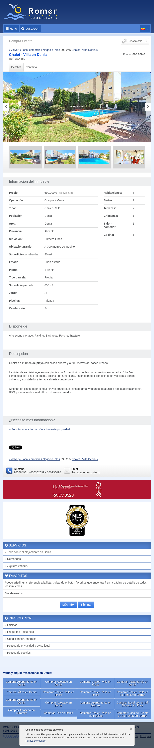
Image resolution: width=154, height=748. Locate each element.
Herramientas (135, 41)
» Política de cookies (17, 652)
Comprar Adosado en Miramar (21, 712)
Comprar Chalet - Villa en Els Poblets (95, 714)
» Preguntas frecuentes (19, 631)
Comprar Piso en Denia (58, 713)
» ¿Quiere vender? (16, 566)
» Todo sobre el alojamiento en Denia (28, 552)
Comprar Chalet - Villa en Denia (58, 694)
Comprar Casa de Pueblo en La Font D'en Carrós (132, 714)
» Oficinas (11, 625)
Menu (11, 29)
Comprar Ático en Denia (21, 692)
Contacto (31, 67)
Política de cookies (35, 740)
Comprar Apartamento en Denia (21, 683)
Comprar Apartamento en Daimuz (95, 704)
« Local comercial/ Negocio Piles (39, 49)
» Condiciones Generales (20, 638)
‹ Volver (13, 49)
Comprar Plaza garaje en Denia (132, 683)
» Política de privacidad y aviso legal (27, 645)
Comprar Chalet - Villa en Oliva (95, 683)
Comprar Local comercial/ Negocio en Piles (133, 704)
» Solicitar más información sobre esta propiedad (39, 429)
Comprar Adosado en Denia (58, 683)
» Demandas (13, 558)
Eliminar (86, 604)
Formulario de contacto (85, 472)
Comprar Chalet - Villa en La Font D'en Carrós (132, 694)
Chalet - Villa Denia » (85, 49)
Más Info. (68, 604)
